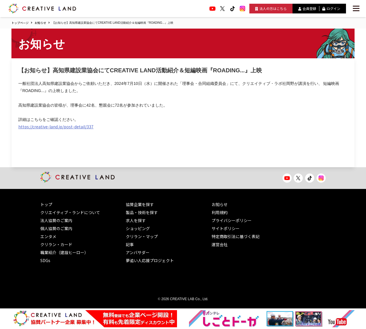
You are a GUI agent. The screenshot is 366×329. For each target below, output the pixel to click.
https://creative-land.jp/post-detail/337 (56, 126)
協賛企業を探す (140, 204)
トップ (46, 204)
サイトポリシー (226, 228)
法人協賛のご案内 (56, 220)
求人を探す (136, 220)
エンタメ (48, 236)
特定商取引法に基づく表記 (236, 236)
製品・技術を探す (142, 212)
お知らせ (40, 23)
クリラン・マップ (142, 236)
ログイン (331, 8)
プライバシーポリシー (232, 220)
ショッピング (138, 228)
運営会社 (220, 244)
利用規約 (220, 212)
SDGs (45, 260)
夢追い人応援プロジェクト (150, 260)
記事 (130, 244)
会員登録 (307, 8)
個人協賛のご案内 (56, 228)
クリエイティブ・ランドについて (70, 212)
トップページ (20, 23)
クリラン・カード (56, 244)
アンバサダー (138, 252)
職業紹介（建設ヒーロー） (64, 252)
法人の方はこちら (271, 8)
